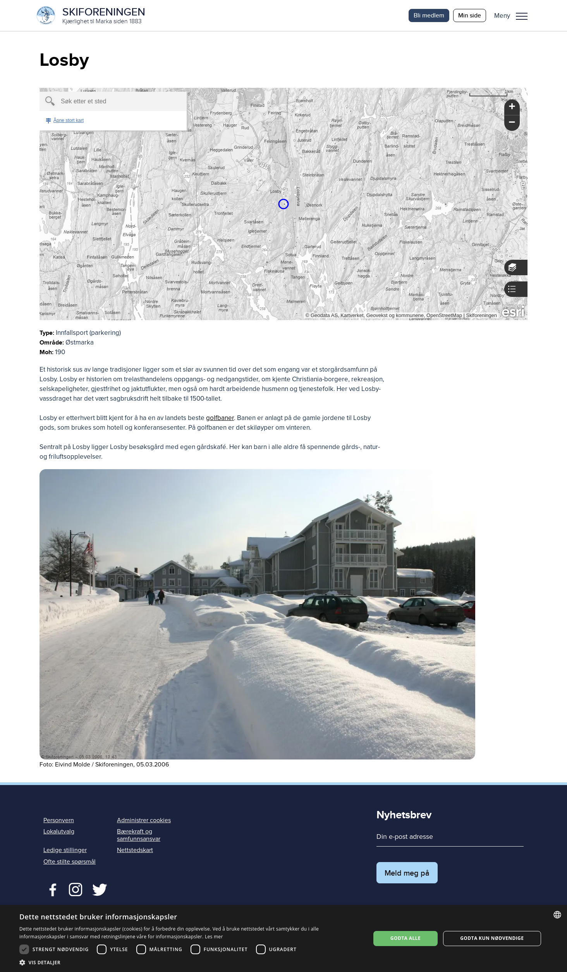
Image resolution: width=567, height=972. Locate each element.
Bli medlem (429, 15)
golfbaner (220, 418)
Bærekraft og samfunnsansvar (138, 835)
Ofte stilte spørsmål (69, 862)
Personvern (58, 820)
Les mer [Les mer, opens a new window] (214, 936)
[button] (513, 15)
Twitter (75, 889)
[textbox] (100, 101)
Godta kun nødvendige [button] (492, 938)
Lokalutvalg (58, 831)
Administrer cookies (144, 820)
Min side (469, 15)
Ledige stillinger (65, 850)
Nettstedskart (135, 850)
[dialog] (283, 938)
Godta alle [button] (405, 938)
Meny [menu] (521, 16)
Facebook (50, 889)
